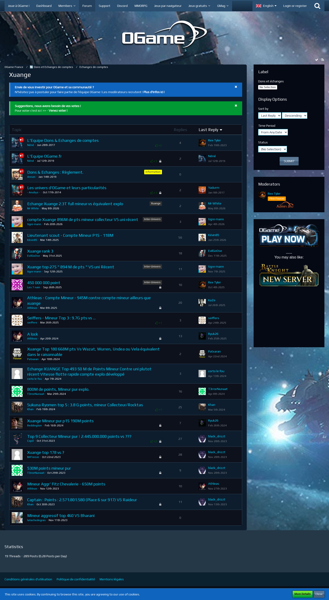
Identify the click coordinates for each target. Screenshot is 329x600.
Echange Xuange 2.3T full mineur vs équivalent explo (75, 203)
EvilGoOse (33, 255)
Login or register (295, 6)
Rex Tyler (214, 140)
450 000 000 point (43, 282)
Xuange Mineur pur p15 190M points (60, 420)
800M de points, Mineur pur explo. (58, 389)
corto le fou (34, 378)
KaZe (211, 300)
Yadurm (213, 187)
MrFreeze (33, 457)
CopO (30, 440)
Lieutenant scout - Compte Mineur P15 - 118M (70, 235)
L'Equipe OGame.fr (44, 156)
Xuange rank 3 (40, 251)
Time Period (266, 125)
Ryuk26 (213, 334)
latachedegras (36, 520)
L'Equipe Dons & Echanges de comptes (63, 140)
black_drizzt (216, 436)
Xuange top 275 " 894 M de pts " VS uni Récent (70, 266)
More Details (303, 594)
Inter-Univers (152, 219)
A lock (32, 334)
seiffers (32, 322)
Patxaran (33, 359)
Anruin (31, 176)
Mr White (33, 208)
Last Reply (208, 129)
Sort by (263, 108)
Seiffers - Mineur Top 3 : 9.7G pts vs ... (61, 317)
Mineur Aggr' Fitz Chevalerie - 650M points (66, 484)
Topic (17, 129)
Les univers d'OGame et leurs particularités (66, 187)
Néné (30, 145)
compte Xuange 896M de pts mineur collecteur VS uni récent (82, 219)
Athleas (32, 307)
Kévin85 (32, 240)
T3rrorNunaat (35, 394)
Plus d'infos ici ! (153, 92)
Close (319, 594)
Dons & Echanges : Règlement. (55, 172)
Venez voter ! (58, 110)
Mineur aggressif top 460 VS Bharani (61, 515)
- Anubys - (33, 192)
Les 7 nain (33, 287)
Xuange (156, 203)
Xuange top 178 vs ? (45, 452)
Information (153, 171)
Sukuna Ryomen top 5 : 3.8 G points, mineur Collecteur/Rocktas (85, 404)
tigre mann (34, 224)
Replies (180, 129)
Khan (30, 409)
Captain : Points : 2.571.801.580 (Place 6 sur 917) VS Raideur (82, 499)
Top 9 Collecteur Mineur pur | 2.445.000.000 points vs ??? (79, 436)
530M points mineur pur (49, 468)
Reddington (34, 425)
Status (263, 142)
